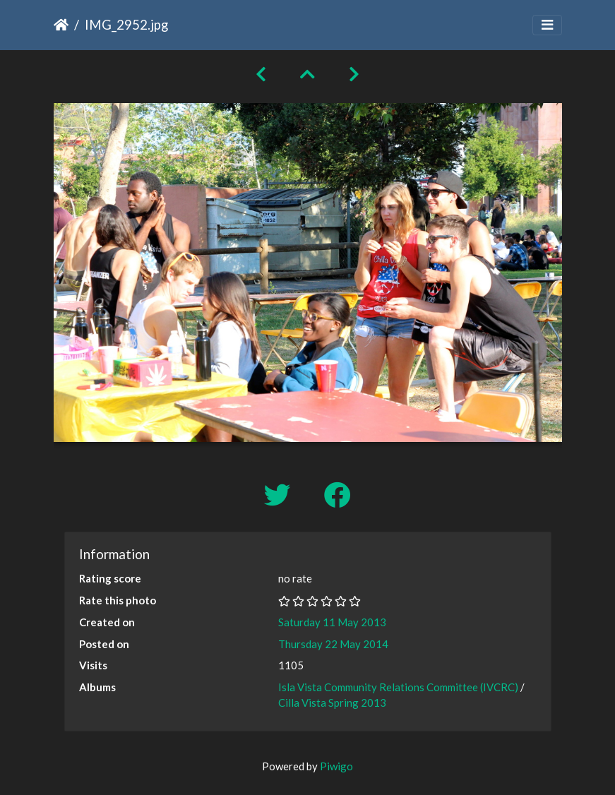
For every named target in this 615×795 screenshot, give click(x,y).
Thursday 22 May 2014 (333, 644)
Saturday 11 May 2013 (332, 622)
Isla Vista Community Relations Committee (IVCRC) (398, 687)
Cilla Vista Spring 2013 (332, 702)
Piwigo (336, 766)
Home (61, 25)
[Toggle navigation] (547, 25)
